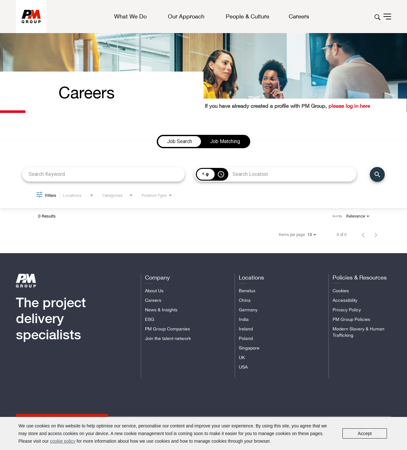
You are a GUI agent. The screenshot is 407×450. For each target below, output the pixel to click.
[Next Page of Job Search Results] (375, 234)
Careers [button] (299, 16)
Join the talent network (168, 338)
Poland (246, 338)
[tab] (179, 141)
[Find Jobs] (377, 174)
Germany (248, 309)
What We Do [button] (130, 16)
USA (243, 367)
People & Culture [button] (247, 16)
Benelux (247, 290)
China (245, 300)
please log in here (348, 106)
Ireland (246, 328)
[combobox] (103, 174)
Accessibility (345, 300)
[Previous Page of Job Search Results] (363, 234)
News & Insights (161, 309)
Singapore (249, 347)
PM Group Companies (167, 328)
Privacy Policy (347, 309)
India (244, 319)
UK (242, 357)
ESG (149, 319)
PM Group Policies (351, 319)
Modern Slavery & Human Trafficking (358, 332)
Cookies (341, 290)
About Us (154, 290)
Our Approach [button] (186, 16)
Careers (153, 300)
